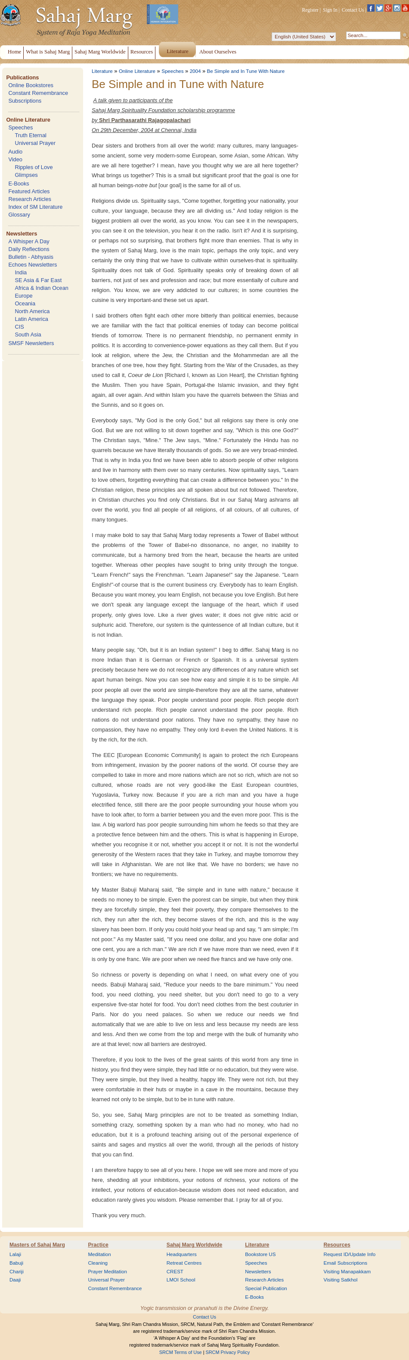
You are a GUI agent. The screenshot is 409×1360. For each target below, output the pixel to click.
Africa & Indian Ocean (41, 288)
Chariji (16, 1271)
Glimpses (26, 175)
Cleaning (98, 1263)
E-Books (18, 183)
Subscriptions (24, 100)
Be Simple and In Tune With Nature (246, 71)
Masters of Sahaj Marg (37, 1245)
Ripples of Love (34, 167)
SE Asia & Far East (38, 280)
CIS (19, 327)
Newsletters (21, 233)
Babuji (16, 1263)
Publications (22, 77)
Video (15, 159)
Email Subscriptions (345, 1263)
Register (310, 10)
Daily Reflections (28, 249)
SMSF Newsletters (31, 343)
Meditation (99, 1254)
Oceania (25, 303)
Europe (23, 295)
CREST (175, 1271)
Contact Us (353, 10)
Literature (102, 71)
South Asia (28, 334)
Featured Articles (29, 191)
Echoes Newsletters (32, 264)
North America (32, 311)
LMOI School (181, 1279)
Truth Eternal (30, 135)
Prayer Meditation (107, 1271)
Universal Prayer (35, 143)
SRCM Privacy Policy (228, 1352)
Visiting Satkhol (341, 1279)
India (21, 272)
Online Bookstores (30, 85)
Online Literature (28, 119)
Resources (337, 1245)
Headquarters (182, 1254)
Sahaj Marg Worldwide (194, 1245)
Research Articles (29, 199)
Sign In (330, 10)
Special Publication (266, 1288)
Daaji (15, 1279)
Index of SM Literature (35, 207)
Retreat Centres (184, 1263)
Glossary (19, 214)
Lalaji (15, 1254)
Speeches (20, 127)
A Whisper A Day (28, 241)
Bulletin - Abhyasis (30, 257)
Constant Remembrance (38, 93)
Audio (15, 151)
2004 (195, 71)
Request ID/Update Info (350, 1254)
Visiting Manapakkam (347, 1271)
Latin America (31, 319)
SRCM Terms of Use (180, 1352)
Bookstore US (260, 1254)
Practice (98, 1245)
